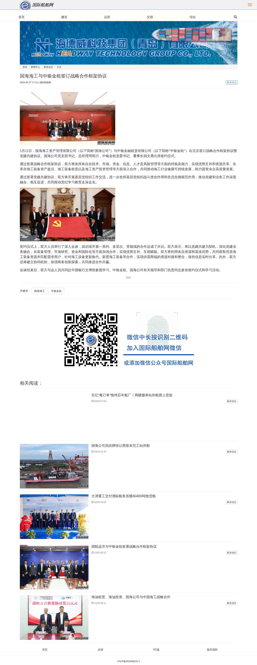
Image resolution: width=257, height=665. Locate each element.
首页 (25, 67)
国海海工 (39, 291)
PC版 (156, 649)
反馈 (100, 649)
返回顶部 (212, 649)
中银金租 (56, 291)
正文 (59, 67)
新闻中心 (35, 67)
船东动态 (48, 67)
